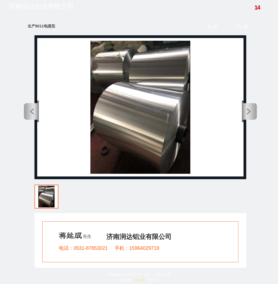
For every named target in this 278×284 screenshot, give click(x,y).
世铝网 (140, 280)
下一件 (242, 27)
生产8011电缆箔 (41, 26)
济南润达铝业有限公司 (41, 6)
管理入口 (152, 280)
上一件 (212, 27)
